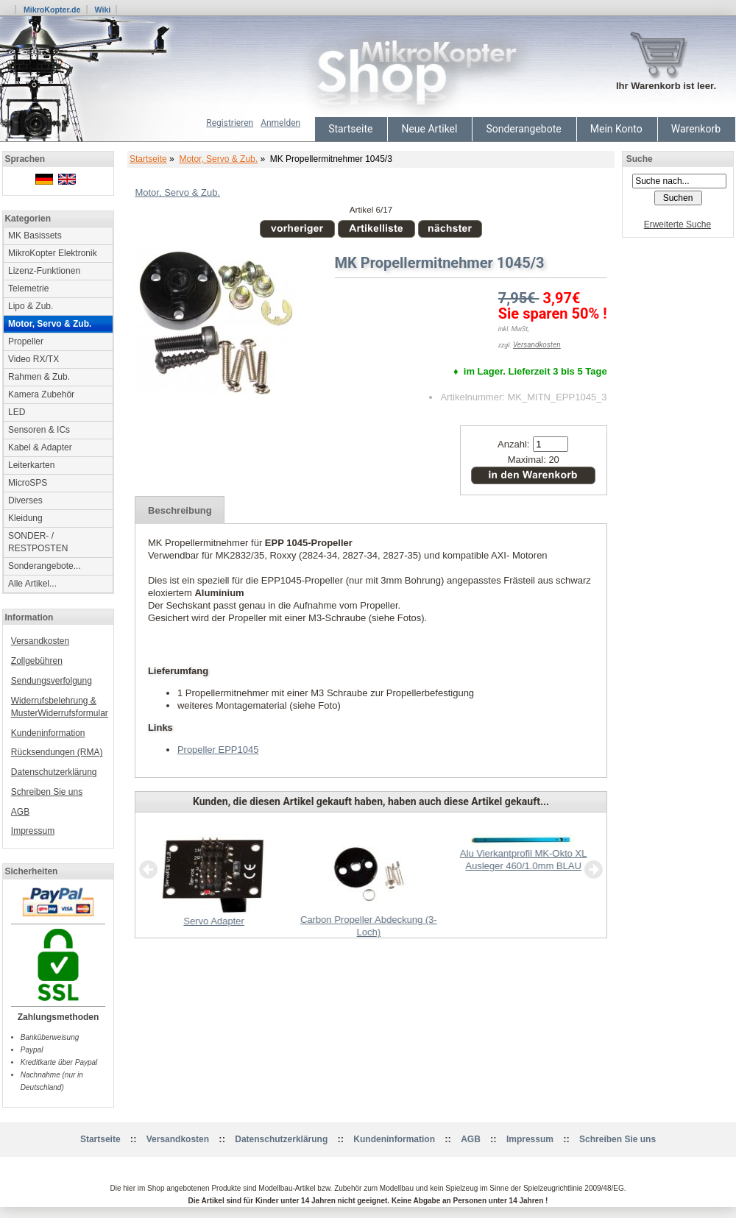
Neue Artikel (429, 129)
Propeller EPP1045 (218, 749)
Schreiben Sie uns (46, 792)
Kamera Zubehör (41, 394)
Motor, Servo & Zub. (218, 159)
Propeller (25, 341)
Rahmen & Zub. (39, 377)
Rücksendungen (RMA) (57, 752)
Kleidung (25, 518)
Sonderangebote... (44, 566)
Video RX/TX (33, 359)
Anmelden (280, 123)
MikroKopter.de (52, 9)
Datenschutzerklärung (54, 772)
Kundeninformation (48, 733)
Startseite (350, 129)
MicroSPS (27, 483)
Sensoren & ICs (39, 430)
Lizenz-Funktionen (44, 271)
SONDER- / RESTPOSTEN (38, 542)
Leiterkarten (31, 465)
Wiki (102, 9)
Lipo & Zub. (30, 306)
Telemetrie (28, 288)
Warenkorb (696, 129)
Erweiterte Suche (677, 224)
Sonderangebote (523, 129)
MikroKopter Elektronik (52, 253)
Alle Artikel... (32, 583)
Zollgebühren (37, 661)
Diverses (25, 500)
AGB (20, 812)
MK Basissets (35, 235)
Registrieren (229, 123)
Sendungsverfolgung (51, 681)
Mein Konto (616, 129)
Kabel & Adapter (40, 447)
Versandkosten (40, 641)
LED (16, 412)
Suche (639, 159)
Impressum (32, 831)
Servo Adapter (213, 921)
